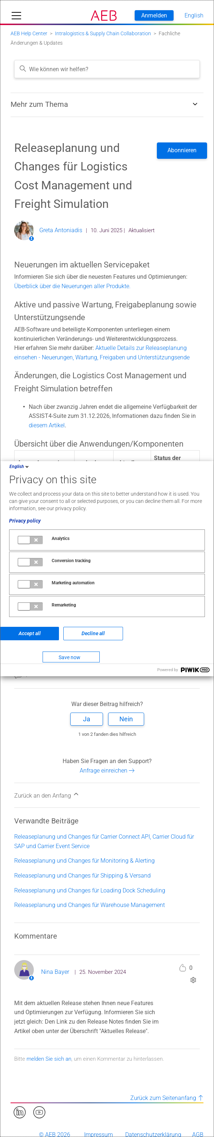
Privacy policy (25, 521)
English (19, 466)
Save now (69, 657)
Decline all (93, 633)
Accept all (30, 633)
